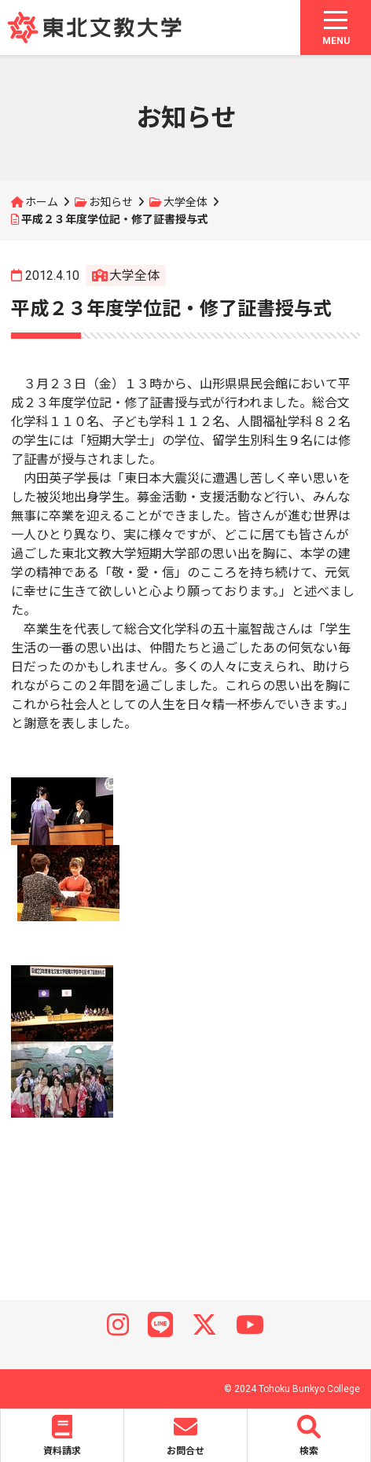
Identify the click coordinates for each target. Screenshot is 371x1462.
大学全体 (185, 202)
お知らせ (111, 202)
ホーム (41, 202)
